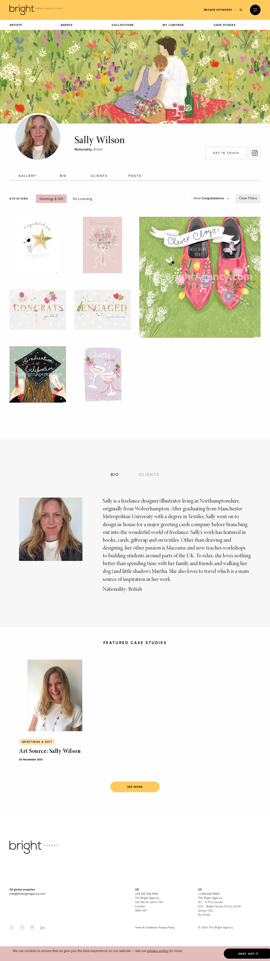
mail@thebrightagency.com (27, 893)
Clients (99, 175)
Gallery (27, 175)
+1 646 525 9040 (208, 893)
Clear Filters (248, 198)
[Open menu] (255, 10)
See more (135, 786)
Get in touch (226, 152)
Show (212, 198)
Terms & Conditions (146, 927)
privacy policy (158, 951)
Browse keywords (218, 9)
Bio (63, 175)
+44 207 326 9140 (146, 893)
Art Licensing (82, 199)
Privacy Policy (166, 927)
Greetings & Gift (51, 199)
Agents (66, 25)
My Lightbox (173, 25)
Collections (123, 25)
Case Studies (225, 25)
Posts (134, 175)
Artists (15, 25)
